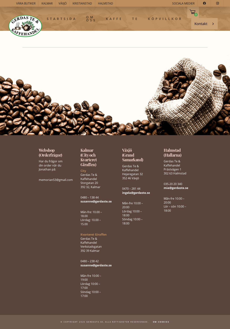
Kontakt (200, 23)
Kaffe (114, 19)
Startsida (62, 19)
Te (135, 19)
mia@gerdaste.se (176, 188)
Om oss (91, 19)
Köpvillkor (165, 19)
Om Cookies (161, 322)
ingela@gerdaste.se (136, 193)
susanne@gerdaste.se (96, 201)
